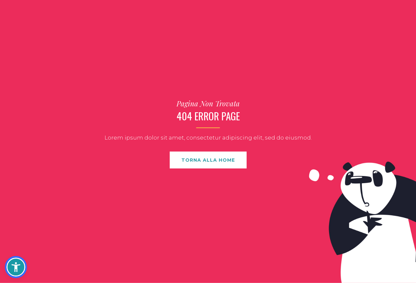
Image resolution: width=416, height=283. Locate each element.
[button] (15, 267)
